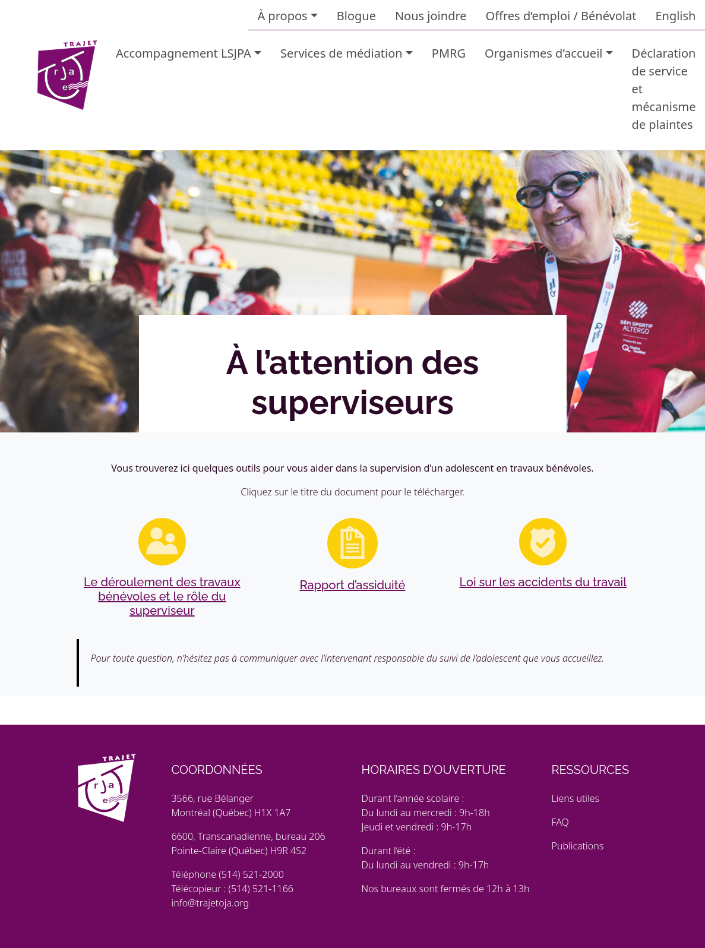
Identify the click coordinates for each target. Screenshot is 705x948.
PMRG (449, 53)
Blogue (356, 16)
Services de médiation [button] (341, 53)
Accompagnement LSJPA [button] (183, 53)
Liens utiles (575, 798)
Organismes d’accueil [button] (543, 53)
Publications (577, 845)
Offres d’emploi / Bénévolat (561, 16)
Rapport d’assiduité (353, 585)
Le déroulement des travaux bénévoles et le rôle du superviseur (162, 596)
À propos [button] (282, 16)
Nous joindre (431, 16)
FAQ (559, 822)
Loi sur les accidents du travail (543, 582)
